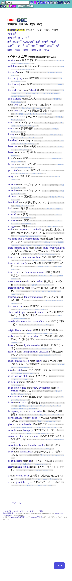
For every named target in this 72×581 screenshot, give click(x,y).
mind (45, 247)
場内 (41, 46)
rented (13, 214)
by (25, 345)
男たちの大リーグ (28, 108)
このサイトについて (10, 511)
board (11, 202)
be (24, 247)
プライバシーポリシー (28, 511)
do (9, 436)
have (10, 164)
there (10, 247)
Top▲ (59, 565)
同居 (9, 50)
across (24, 361)
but (62, 247)
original (12, 330)
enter (10, 184)
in (24, 90)
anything (56, 247)
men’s (15, 72)
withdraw (20, 321)
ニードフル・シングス (21, 173)
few (15, 66)
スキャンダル (43, 254)
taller (23, 482)
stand (10, 312)
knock (11, 361)
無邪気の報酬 (50, 300)
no (27, 247)
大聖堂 (18, 206)
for (50, 247)
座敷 (9, 46)
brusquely (28, 430)
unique (33, 272)
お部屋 (11, 34)
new (29, 257)
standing (17, 98)
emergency (17, 78)
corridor (41, 445)
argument (31, 351)
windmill (36, 229)
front (14, 306)
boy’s (16, 140)
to (20, 229)
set (29, 417)
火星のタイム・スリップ (47, 276)
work (10, 60)
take (10, 98)
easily (38, 361)
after (10, 466)
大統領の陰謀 (31, 333)
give (24, 312)
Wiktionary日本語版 (17, 517)
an (12, 387)
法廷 (46, 50)
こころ (54, 84)
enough (23, 263)
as (30, 460)
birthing (35, 238)
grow (18, 482)
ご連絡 (40, 511)
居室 (44, 42)
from (20, 238)
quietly (11, 321)
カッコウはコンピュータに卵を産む (44, 291)
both (34, 411)
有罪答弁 (51, 72)
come (14, 238)
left (24, 466)
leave (10, 146)
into (16, 445)
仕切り (19, 46)
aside (34, 417)
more (47, 387)
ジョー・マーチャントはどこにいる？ (27, 427)
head (33, 90)
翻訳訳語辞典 (25, 6)
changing (12, 196)
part (20, 376)
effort (16, 387)
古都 (51, 176)
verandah (35, 345)
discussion (44, 351)
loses (18, 475)
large (12, 226)
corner (35, 321)
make (11, 336)
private (13, 220)
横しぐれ (43, 415)
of (17, 170)
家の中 (16, 42)
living (11, 134)
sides (39, 411)
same (19, 460)
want (17, 396)
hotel (19, 370)
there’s (11, 287)
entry (10, 176)
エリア (11, 38)
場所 (33, 46)
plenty (18, 287)
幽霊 (49, 226)
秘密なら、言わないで (45, 266)
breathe (14, 390)
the (9, 72)
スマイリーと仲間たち (54, 158)
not (17, 263)
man (18, 361)
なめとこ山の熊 (55, 135)
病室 (17, 50)
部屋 (25, 50)
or (37, 351)
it (9, 370)
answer (40, 272)
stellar (28, 238)
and (16, 202)
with (10, 66)
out (13, 170)
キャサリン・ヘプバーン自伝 (43, 479)
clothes (39, 281)
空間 (52, 42)
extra (18, 281)
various (14, 376)
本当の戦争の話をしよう (47, 355)
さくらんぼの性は (22, 236)
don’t (12, 396)
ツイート (16, 503)
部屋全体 (36, 50)
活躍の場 (28, 42)
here (38, 257)
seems (17, 247)
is (29, 229)
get (9, 170)
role (34, 257)
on (28, 336)
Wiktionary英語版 (36, 517)
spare (24, 229)
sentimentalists (35, 297)
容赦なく (41, 421)
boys (30, 330)
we (9, 238)
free (24, 387)
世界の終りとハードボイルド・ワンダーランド (35, 406)
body (34, 387)
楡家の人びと (31, 433)
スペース (23, 38)
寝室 (49, 46)
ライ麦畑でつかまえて (23, 114)
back (14, 90)
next (16, 382)
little (10, 140)
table (36, 336)
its (22, 475)
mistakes (27, 451)
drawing (16, 84)
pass (22, 116)
